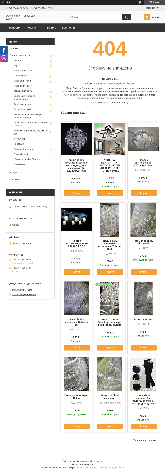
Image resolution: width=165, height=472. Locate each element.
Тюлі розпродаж (22, 104)
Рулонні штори (21, 86)
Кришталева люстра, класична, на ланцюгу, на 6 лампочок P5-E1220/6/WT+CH (76, 165)
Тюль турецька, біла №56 (143, 242)
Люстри (17, 60)
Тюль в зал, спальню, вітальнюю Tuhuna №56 (109, 244)
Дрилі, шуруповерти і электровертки (25, 97)
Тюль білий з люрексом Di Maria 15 (76, 322)
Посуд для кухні (22, 109)
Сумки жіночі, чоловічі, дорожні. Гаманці (30, 124)
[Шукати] (126, 17)
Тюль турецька (143, 319)
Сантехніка (19, 164)
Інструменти (20, 139)
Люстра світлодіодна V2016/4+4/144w (143, 163)
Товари (31, 27)
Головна (14, 27)
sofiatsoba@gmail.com (24, 294)
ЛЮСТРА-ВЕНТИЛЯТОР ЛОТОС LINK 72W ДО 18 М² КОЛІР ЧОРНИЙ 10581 (109, 165)
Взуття (17, 65)
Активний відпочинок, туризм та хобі (30, 132)
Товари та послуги (19, 55)
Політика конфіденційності (111, 467)
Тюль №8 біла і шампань (110, 396)
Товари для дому (23, 91)
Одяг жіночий (21, 154)
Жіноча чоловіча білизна (27, 159)
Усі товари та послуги (144, 440)
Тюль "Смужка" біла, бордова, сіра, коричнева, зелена (110, 322)
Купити (76, 193)
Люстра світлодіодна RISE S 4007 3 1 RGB (76, 243)
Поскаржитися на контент (85, 467)
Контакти (68, 27)
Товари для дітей (23, 70)
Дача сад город (22, 80)
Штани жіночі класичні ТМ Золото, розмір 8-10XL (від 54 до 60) (143, 399)
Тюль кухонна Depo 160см (76, 396)
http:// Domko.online (22, 289)
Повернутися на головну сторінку (109, 102)
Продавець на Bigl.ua (82, 464)
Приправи (19, 144)
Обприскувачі (21, 75)
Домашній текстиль (24, 149)
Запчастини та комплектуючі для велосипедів (29, 116)
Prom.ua (98, 461)
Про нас (50, 27)
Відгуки (13, 172)
